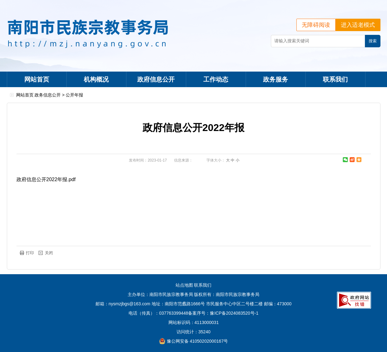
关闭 (49, 253)
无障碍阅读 (316, 25)
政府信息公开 (156, 79)
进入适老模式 (358, 25)
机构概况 (96, 79)
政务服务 (275, 79)
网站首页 (36, 79)
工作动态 (215, 79)
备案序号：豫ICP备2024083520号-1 (223, 313)
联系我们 (335, 79)
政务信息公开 (48, 94)
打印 (30, 253)
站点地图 (184, 285)
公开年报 (74, 94)
